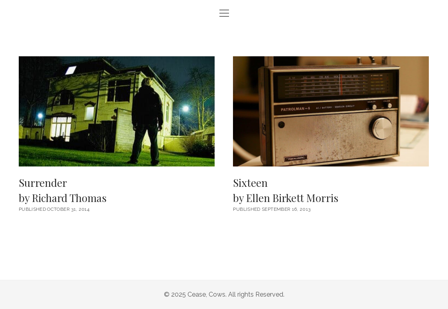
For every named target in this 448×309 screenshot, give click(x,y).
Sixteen (331, 191)
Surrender (117, 191)
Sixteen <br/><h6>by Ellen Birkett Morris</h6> (331, 111)
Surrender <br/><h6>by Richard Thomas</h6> (117, 111)
